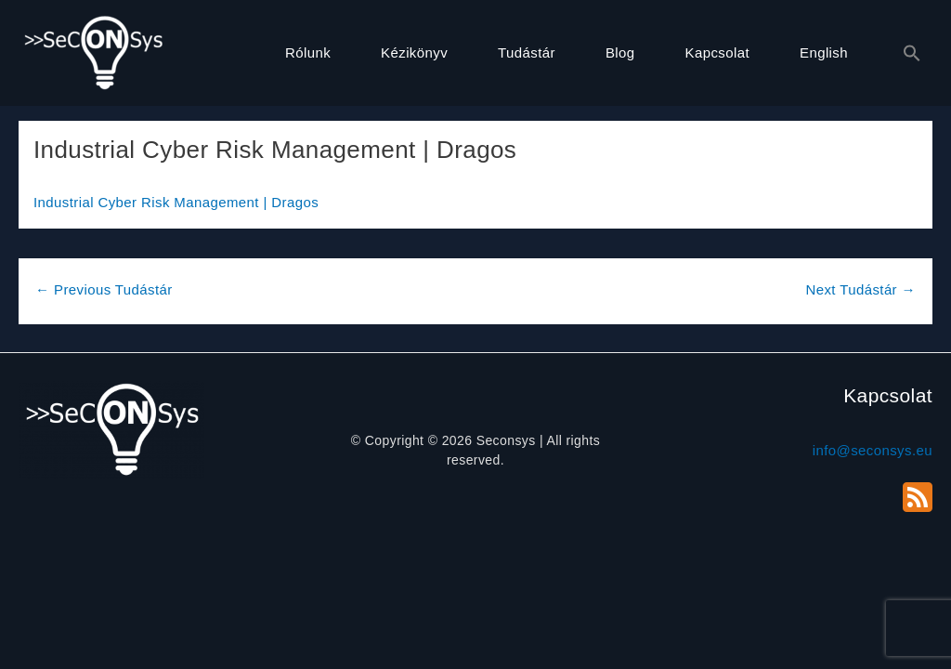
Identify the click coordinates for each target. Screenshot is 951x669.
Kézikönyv (414, 52)
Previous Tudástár (104, 289)
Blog (620, 52)
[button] (902, 54)
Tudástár (526, 52)
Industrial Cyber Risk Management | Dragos (176, 202)
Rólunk (308, 52)
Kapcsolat (717, 52)
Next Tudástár (860, 289)
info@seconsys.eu (872, 450)
